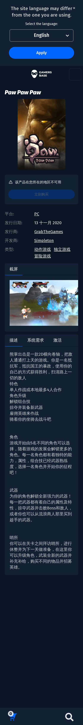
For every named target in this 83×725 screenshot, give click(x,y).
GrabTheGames (48, 231)
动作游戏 (42, 249)
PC (36, 213)
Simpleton (44, 240)
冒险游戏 (42, 256)
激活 (57, 340)
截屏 (13, 269)
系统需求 (35, 340)
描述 (13, 340)
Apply (41, 52)
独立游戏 (62, 249)
